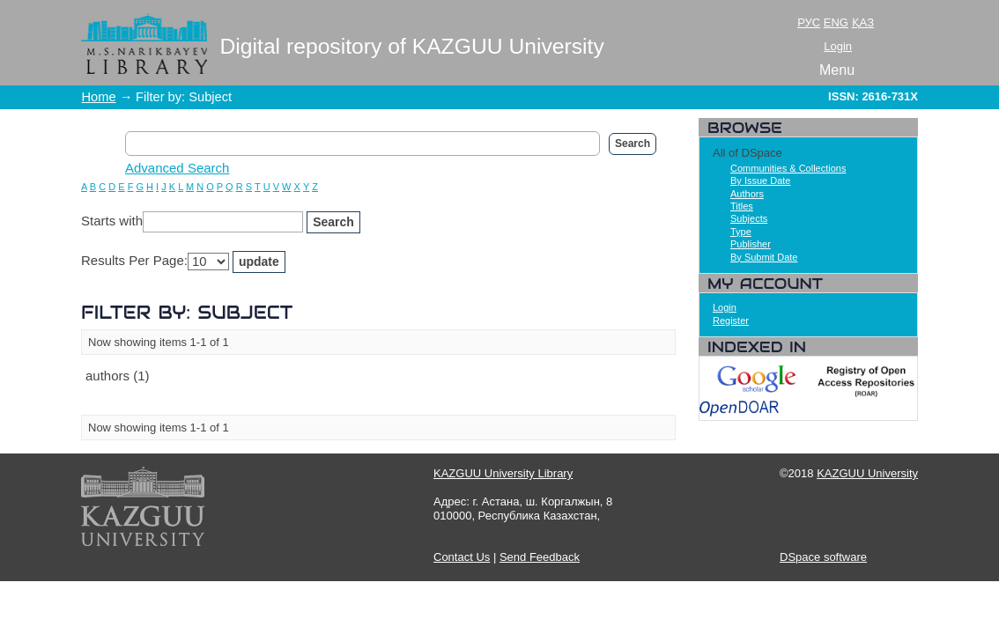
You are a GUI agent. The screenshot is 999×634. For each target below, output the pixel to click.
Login (838, 46)
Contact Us (461, 557)
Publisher (750, 244)
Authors (747, 193)
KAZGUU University (867, 473)
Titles (741, 206)
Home (99, 97)
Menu (837, 70)
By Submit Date (763, 257)
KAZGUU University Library (503, 473)
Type (740, 231)
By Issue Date (760, 180)
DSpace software (823, 557)
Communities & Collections (788, 168)
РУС (808, 22)
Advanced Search (177, 167)
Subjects (748, 218)
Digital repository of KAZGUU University (412, 46)
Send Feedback (540, 557)
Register (731, 320)
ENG (836, 22)
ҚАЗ (863, 22)
